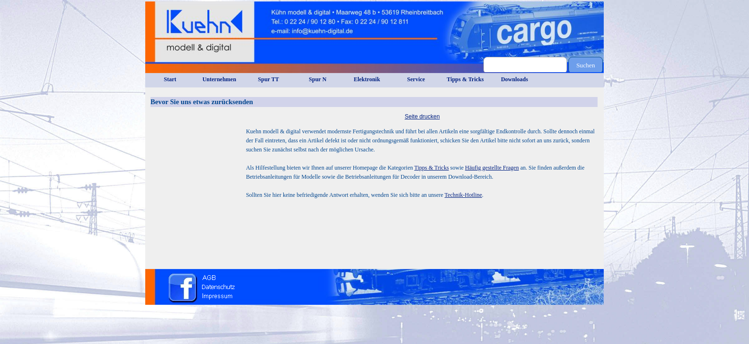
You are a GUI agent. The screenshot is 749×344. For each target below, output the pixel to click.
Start (170, 79)
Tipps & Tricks (431, 167)
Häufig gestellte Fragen (492, 167)
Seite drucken (422, 116)
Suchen (585, 65)
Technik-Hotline (463, 195)
